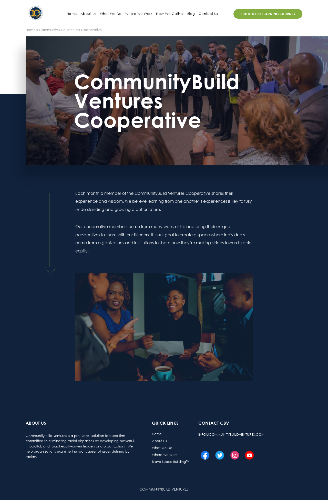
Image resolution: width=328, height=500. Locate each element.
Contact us (208, 14)
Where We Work (139, 14)
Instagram (233, 455)
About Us (159, 441)
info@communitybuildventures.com (231, 434)
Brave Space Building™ (170, 462)
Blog (191, 14)
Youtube (248, 455)
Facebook (203, 455)
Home (72, 14)
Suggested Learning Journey (267, 14)
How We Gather (170, 14)
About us (88, 14)
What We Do (111, 14)
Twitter (218, 455)
